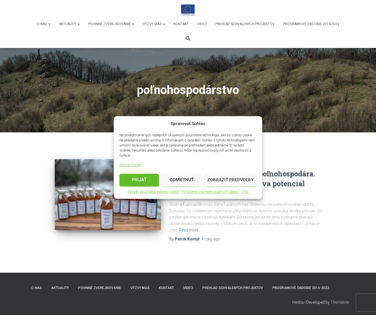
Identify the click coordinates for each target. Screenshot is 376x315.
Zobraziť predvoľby (230, 180)
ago (210, 239)
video (202, 24)
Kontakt (181, 24)
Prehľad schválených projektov (245, 24)
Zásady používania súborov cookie (153, 192)
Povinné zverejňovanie (111, 24)
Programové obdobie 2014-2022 (311, 24)
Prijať (139, 180)
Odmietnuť (182, 180)
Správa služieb (130, 165)
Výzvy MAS (154, 24)
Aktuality (69, 24)
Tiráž (245, 192)
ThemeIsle (340, 302)
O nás (44, 24)
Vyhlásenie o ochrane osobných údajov (210, 192)
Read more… (190, 230)
